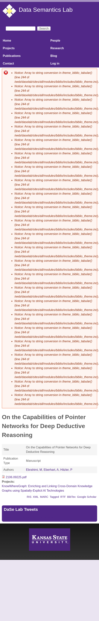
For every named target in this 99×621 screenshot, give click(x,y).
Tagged (54, 496)
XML (36, 496)
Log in (54, 63)
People (55, 40)
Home (7, 40)
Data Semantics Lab (46, 9)
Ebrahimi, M (34, 469)
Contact (8, 63)
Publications (12, 55)
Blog (53, 55)
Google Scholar (87, 496)
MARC (44, 496)
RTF (63, 496)
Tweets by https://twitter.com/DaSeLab (29, 517)
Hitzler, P (66, 469)
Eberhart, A (51, 469)
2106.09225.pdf (16, 477)
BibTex (71, 496)
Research (57, 48)
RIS (29, 496)
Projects (9, 48)
